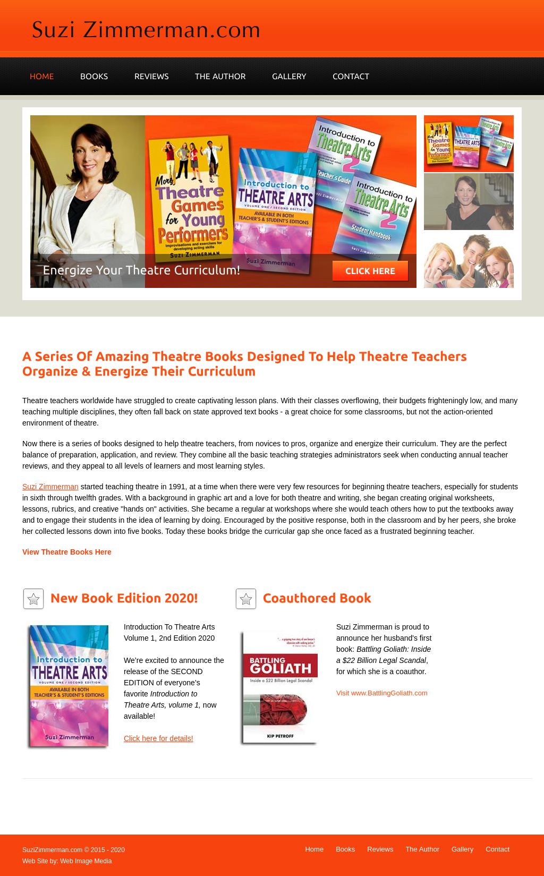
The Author (422, 849)
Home (314, 849)
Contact (497, 849)
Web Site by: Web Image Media (67, 861)
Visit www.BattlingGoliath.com (382, 693)
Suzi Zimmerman (50, 486)
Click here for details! (158, 738)
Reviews (380, 849)
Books (345, 849)
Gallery (462, 849)
